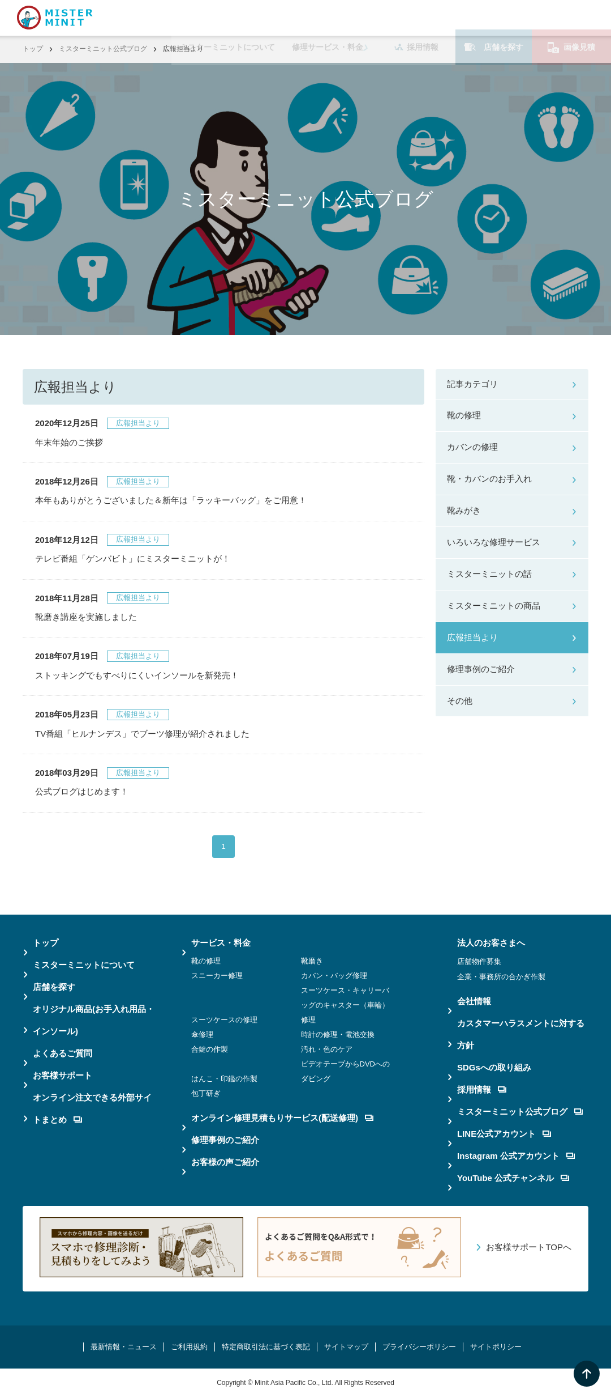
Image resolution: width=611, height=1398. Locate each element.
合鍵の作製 (209, 1049)
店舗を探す (493, 17)
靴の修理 (464, 415)
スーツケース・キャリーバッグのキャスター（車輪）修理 (345, 1005)
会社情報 (474, 1001)
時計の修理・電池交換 (338, 1034)
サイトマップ (346, 1346)
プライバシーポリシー (419, 1346)
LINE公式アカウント (504, 1133)
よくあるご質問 (62, 1053)
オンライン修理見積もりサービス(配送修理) (282, 1118)
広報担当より (472, 637)
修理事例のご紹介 (481, 669)
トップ (33, 49)
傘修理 (202, 1034)
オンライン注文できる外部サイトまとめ (92, 1108)
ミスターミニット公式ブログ (103, 49)
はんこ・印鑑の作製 (224, 1078)
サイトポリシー (496, 1346)
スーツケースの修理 (224, 1019)
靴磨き (312, 961)
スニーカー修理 (217, 975)
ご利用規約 (189, 1346)
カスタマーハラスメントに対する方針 (520, 1034)
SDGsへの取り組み (494, 1067)
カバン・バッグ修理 (334, 975)
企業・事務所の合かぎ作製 (501, 976)
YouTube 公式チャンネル (513, 1178)
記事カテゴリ (472, 384)
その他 (459, 701)
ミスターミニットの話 (489, 574)
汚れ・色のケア (326, 1049)
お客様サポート (62, 1075)
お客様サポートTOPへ (528, 1247)
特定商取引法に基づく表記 (266, 1346)
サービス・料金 (221, 942)
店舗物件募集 (479, 961)
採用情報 (416, 17)
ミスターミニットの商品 (493, 605)
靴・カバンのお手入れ (489, 478)
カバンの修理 (472, 447)
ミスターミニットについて (227, 17)
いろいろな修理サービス (493, 542)
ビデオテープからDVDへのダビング (345, 1071)
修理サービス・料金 (327, 17)
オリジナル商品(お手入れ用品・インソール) (93, 1020)
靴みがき (464, 510)
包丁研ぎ (206, 1093)
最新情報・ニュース (124, 1346)
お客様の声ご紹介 (225, 1162)
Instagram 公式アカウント (516, 1156)
